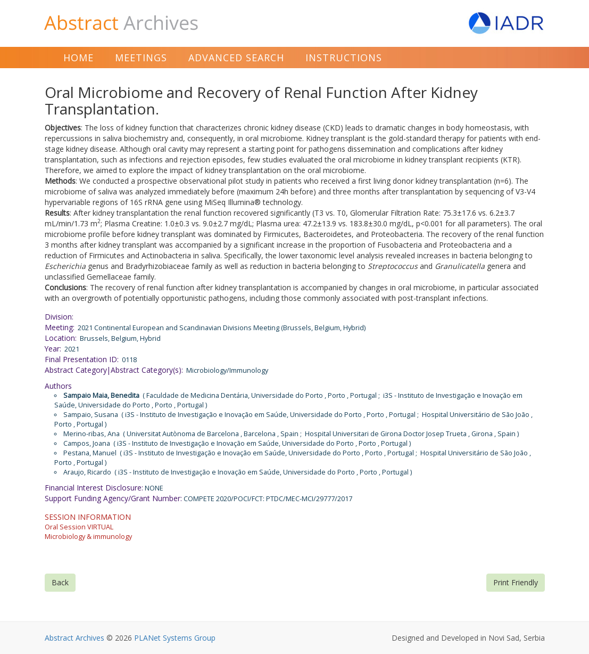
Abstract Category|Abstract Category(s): (114, 370)
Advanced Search (236, 57)
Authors (58, 386)
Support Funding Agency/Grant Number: (113, 498)
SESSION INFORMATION (88, 517)
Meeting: (59, 327)
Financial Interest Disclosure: (94, 488)
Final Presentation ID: (82, 359)
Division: (59, 317)
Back (60, 582)
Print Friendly (515, 582)
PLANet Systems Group (174, 638)
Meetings (141, 57)
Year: (53, 349)
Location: (61, 338)
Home (78, 57)
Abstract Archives (74, 638)
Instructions (343, 57)
